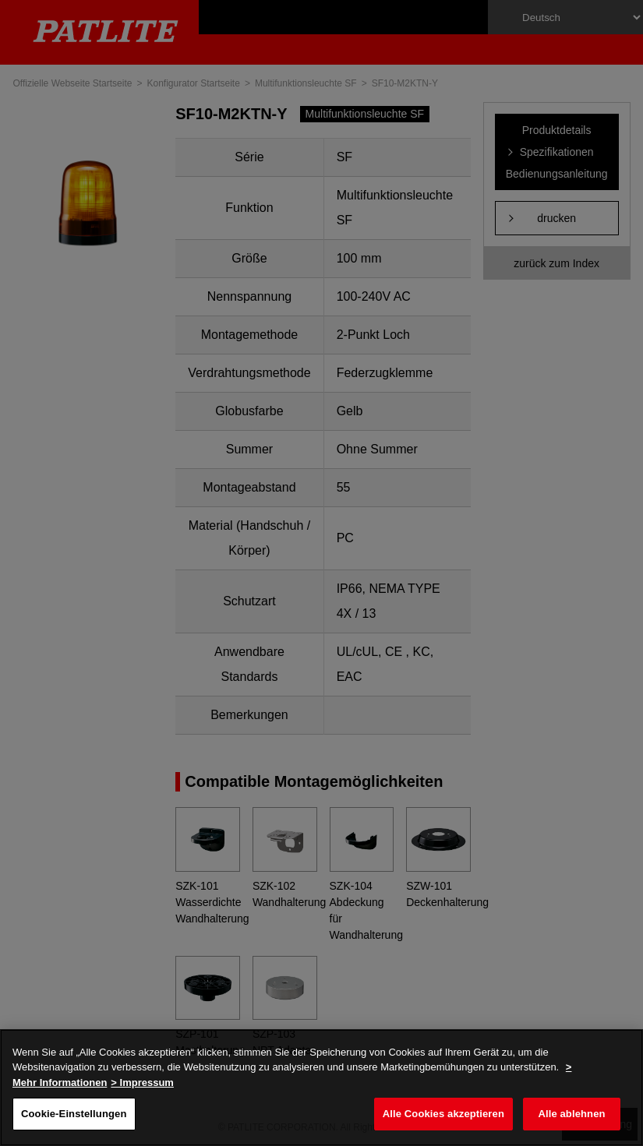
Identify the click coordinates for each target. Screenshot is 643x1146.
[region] (321, 1087)
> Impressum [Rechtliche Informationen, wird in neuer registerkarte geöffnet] (142, 1082)
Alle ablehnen (571, 1114)
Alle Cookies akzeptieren (443, 1114)
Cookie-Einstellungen (74, 1114)
